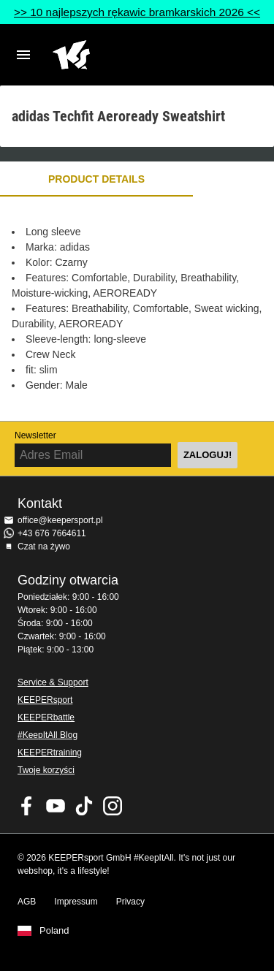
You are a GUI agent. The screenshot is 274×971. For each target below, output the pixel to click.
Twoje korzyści (46, 770)
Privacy (130, 901)
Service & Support (53, 682)
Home (125, 54)
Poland (54, 931)
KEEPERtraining (50, 752)
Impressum (75, 901)
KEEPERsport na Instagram (112, 805)
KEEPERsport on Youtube (55, 805)
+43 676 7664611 (52, 533)
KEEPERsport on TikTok (84, 805)
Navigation (23, 54)
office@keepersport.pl (60, 520)
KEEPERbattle (46, 717)
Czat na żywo (44, 546)
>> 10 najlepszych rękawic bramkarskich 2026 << (137, 12)
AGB (27, 901)
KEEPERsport (45, 700)
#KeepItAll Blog (47, 735)
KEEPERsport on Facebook (27, 805)
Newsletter (35, 435)
